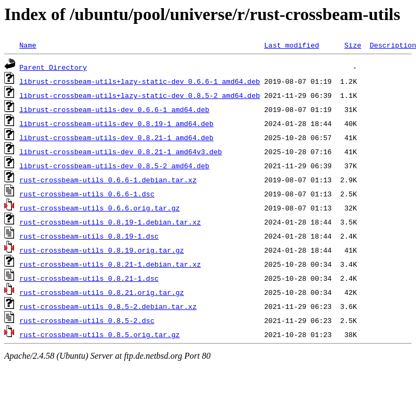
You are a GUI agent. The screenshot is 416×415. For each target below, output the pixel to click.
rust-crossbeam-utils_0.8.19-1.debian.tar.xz (110, 222)
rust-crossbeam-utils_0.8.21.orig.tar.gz (101, 292)
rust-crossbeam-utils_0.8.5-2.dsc (87, 320)
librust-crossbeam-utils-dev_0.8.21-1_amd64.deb (116, 137)
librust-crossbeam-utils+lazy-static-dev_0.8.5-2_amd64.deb (139, 95)
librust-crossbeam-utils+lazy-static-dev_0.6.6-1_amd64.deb (139, 81)
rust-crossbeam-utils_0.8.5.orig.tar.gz (99, 334)
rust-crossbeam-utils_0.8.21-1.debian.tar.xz (110, 264)
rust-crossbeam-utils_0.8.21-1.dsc (89, 278)
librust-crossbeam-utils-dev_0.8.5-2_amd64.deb (114, 165)
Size (352, 45)
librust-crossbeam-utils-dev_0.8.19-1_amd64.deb (116, 123)
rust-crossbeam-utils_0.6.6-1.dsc (87, 194)
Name (27, 45)
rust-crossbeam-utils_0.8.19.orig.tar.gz (101, 250)
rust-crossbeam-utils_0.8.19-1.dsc (89, 236)
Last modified (291, 45)
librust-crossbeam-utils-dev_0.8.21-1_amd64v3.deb (120, 151)
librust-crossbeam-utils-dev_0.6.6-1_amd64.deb (114, 109)
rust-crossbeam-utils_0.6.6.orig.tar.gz (99, 208)
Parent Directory (53, 67)
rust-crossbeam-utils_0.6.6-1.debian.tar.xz (108, 180)
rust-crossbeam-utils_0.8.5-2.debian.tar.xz (108, 306)
